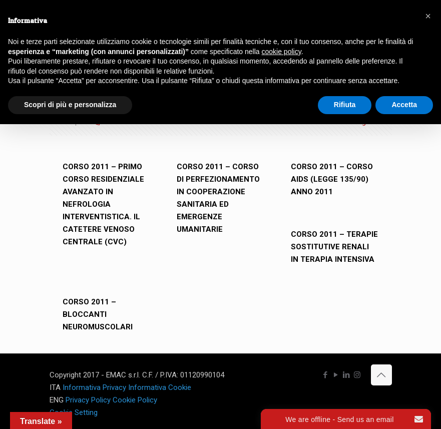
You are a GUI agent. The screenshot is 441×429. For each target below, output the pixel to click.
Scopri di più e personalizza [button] (70, 105)
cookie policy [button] (281, 52)
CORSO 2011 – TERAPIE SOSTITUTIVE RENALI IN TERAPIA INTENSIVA (334, 247)
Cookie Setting (74, 412)
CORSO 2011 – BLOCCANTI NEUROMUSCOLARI (98, 314)
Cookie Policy (135, 399)
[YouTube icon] (336, 374)
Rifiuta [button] (345, 105)
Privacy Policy (88, 399)
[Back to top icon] (381, 374)
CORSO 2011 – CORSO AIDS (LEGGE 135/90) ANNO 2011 (332, 179)
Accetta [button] (404, 105)
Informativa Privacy (94, 387)
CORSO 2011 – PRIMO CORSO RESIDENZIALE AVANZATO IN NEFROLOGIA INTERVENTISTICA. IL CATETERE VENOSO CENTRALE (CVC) (103, 204)
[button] (428, 16)
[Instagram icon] (357, 374)
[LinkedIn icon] (346, 374)
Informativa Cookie (159, 387)
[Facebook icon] (325, 374)
